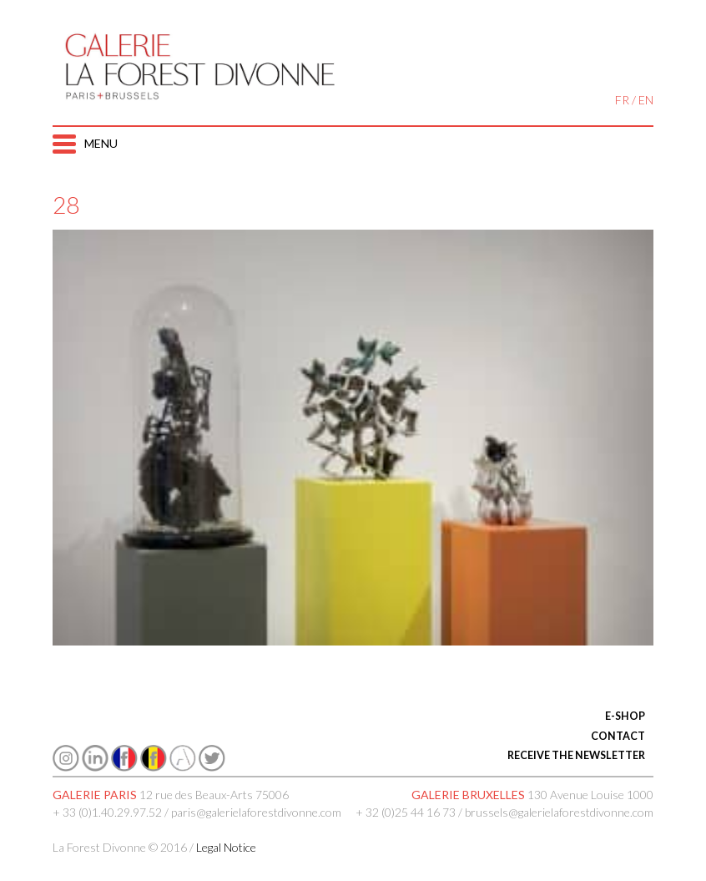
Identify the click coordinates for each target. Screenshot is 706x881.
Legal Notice (226, 847)
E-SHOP (625, 716)
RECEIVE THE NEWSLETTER (576, 755)
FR (622, 100)
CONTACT (618, 736)
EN (645, 100)
